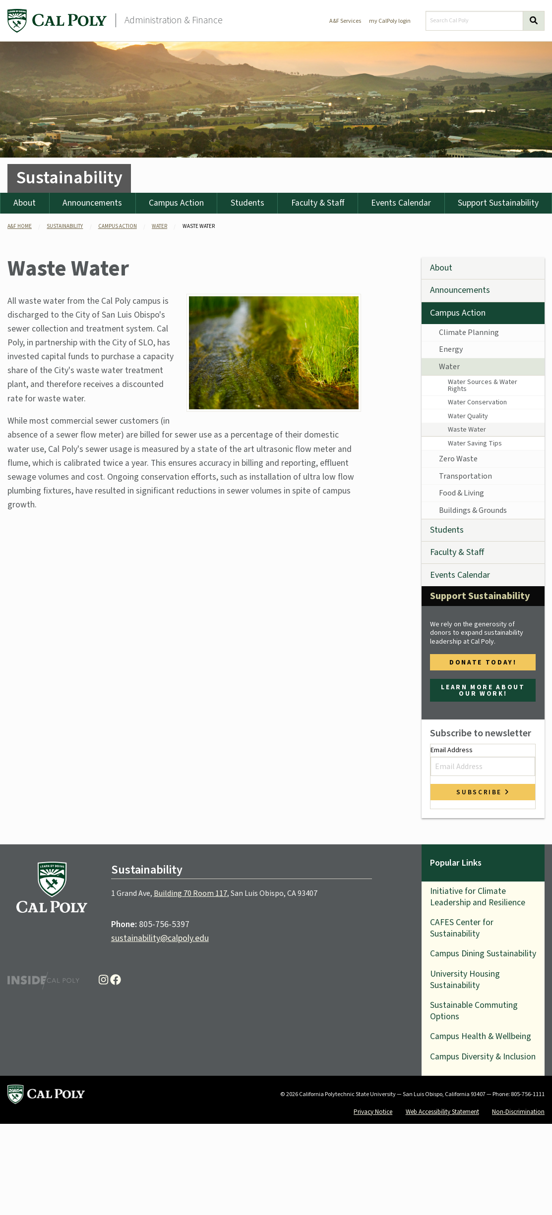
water (159, 226)
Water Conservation (477, 402)
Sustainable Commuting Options (474, 1011)
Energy (451, 349)
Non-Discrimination (518, 1111)
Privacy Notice (373, 1111)
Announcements (92, 203)
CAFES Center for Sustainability (461, 928)
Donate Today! (482, 662)
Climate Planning (469, 332)
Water (449, 366)
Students (247, 203)
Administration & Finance (173, 20)
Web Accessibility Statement (442, 1111)
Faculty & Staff (318, 203)
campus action (117, 226)
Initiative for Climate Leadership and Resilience (477, 897)
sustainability (65, 226)
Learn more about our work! (483, 690)
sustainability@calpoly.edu (160, 938)
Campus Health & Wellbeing (480, 1036)
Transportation (465, 476)
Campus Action (176, 203)
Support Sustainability (480, 596)
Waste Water (467, 430)
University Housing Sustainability (465, 980)
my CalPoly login (390, 21)
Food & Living (461, 493)
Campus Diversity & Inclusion (483, 1056)
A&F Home (19, 226)
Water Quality (468, 416)
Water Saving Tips (475, 443)
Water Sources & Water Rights (482, 385)
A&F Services (345, 21)
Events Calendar (401, 203)
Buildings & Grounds (473, 510)
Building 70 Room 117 (190, 893)
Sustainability (69, 177)
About (24, 203)
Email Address (482, 760)
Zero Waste (458, 458)
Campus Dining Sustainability (483, 953)
